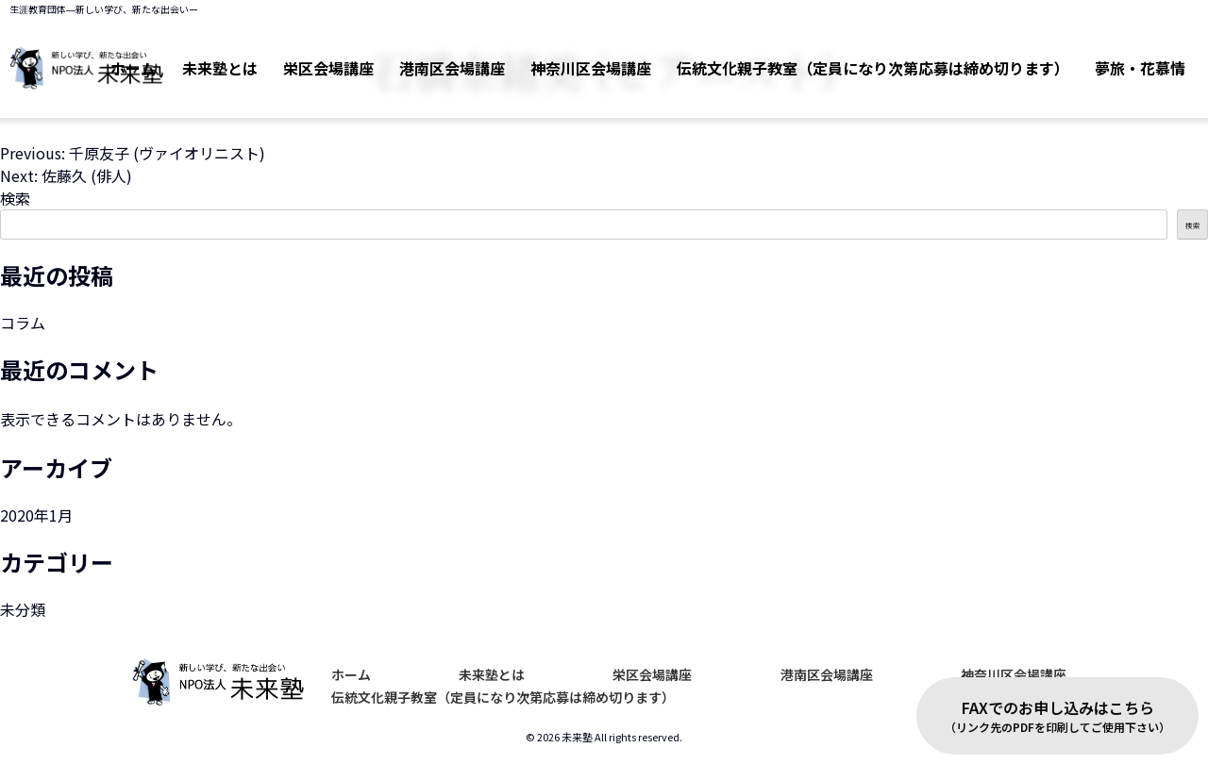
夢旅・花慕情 (1136, 57)
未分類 (22, 609)
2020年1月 (36, 515)
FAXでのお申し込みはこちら (1057, 716)
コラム (22, 322)
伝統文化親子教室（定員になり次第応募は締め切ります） (860, 57)
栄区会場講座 (290, 57)
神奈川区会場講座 (570, 57)
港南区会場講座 (423, 57)
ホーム (351, 674)
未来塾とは (492, 674)
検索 (15, 198)
